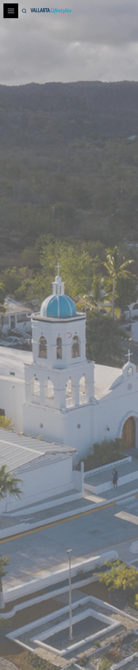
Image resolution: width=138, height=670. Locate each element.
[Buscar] (24, 10)
